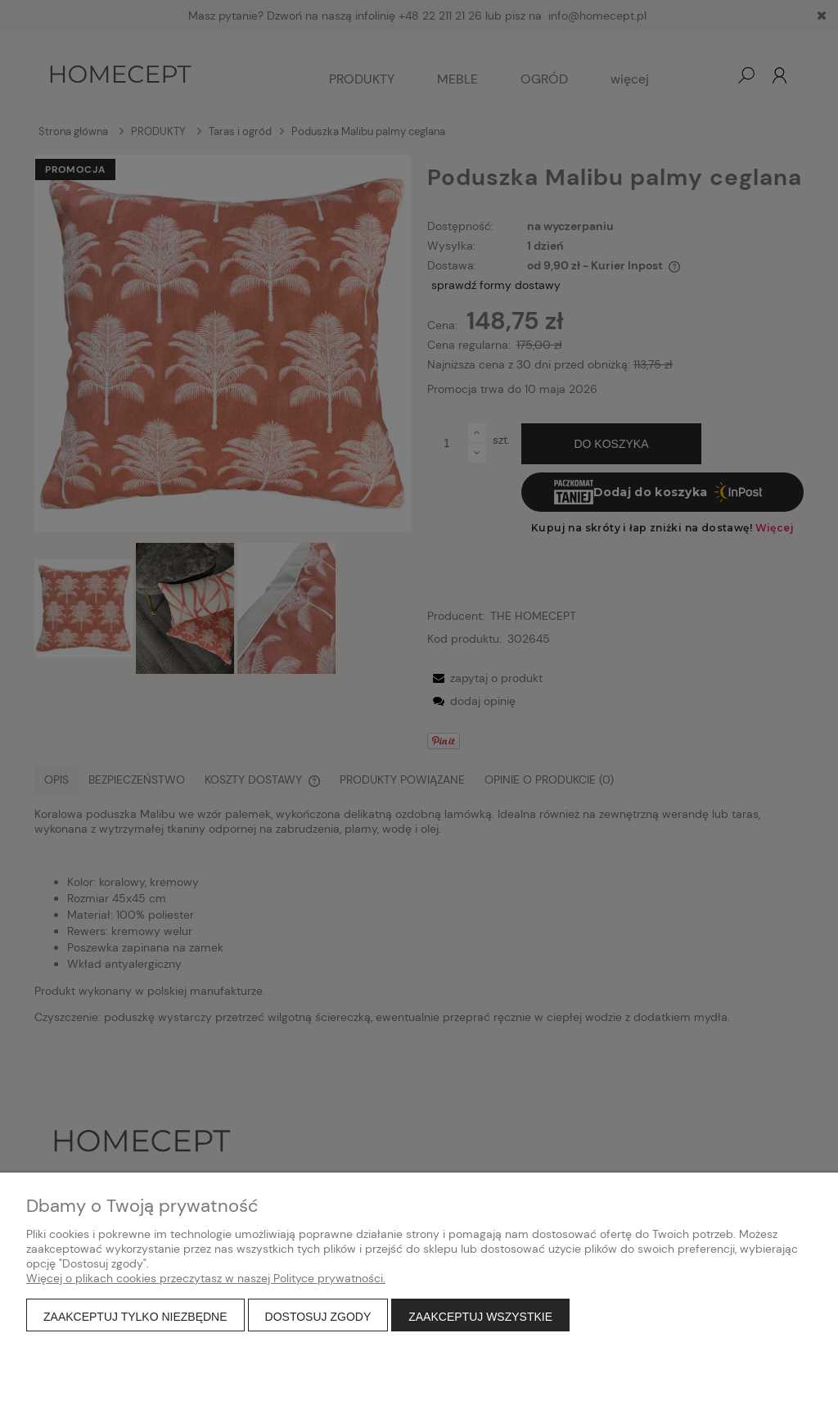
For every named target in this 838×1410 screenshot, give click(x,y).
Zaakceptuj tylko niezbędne (135, 1316)
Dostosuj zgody (318, 1316)
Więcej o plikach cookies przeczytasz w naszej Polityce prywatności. (205, 1278)
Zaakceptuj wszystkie (480, 1316)
